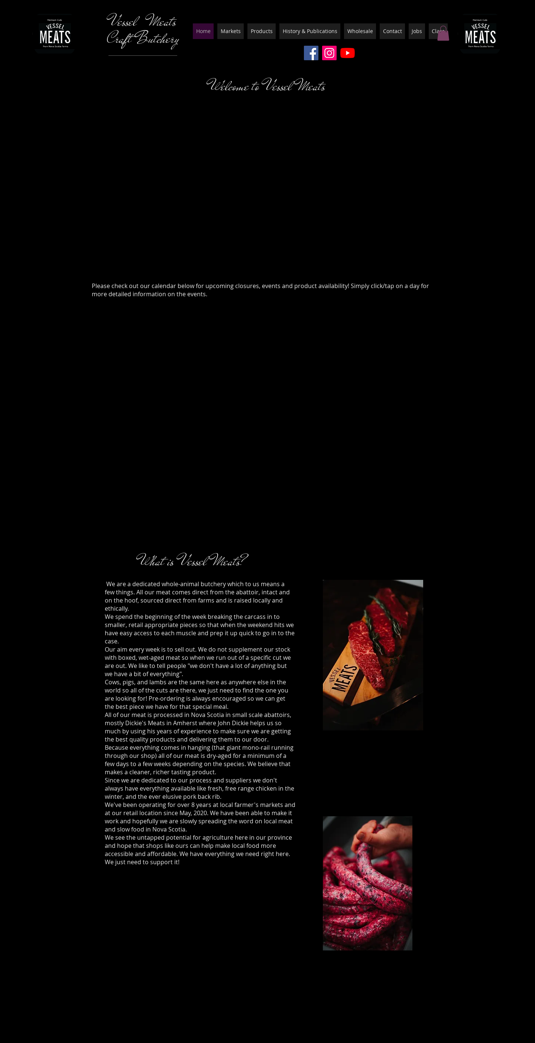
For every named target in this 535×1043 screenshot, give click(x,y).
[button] (443, 33)
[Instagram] (329, 53)
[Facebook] (311, 53)
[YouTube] (347, 53)
